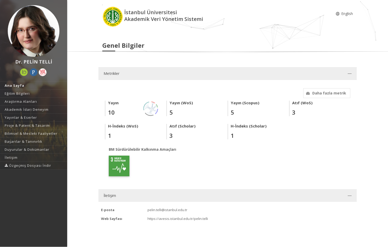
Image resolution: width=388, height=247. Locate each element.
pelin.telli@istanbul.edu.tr (167, 210)
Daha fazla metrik (325, 93)
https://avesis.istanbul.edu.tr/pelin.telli (178, 218)
